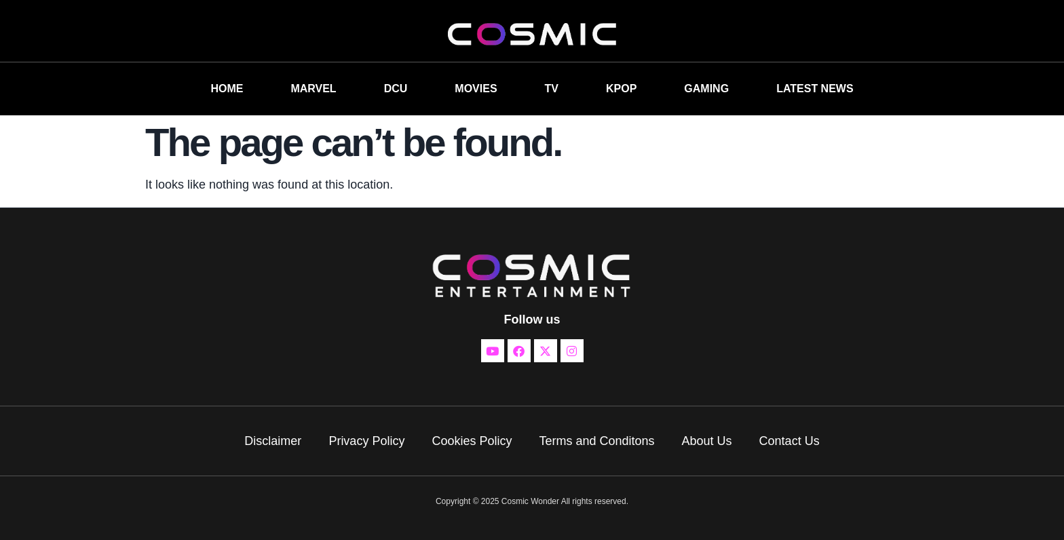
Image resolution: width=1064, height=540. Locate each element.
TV (551, 88)
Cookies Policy (472, 441)
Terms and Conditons (596, 441)
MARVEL (313, 88)
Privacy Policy (366, 441)
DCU (396, 88)
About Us (707, 441)
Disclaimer (272, 441)
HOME (226, 88)
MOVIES (476, 88)
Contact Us (789, 441)
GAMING (706, 88)
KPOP (621, 88)
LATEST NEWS (814, 88)
